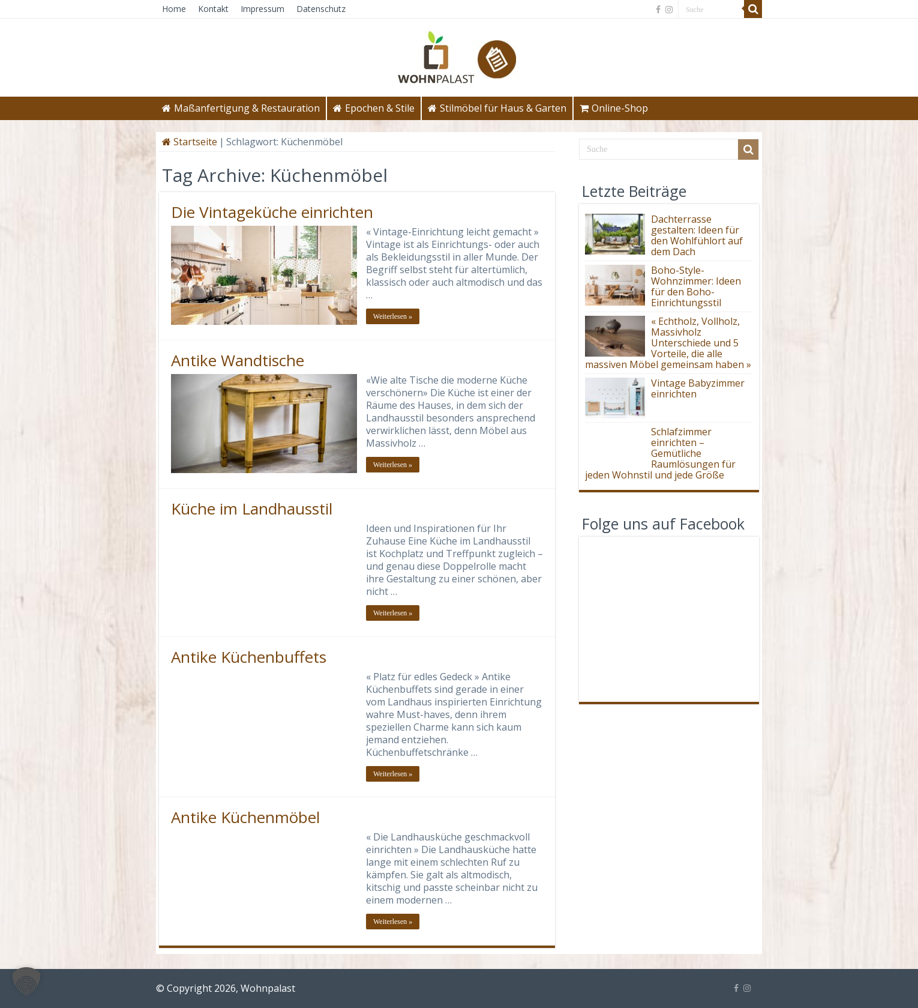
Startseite (189, 141)
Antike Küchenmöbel (245, 817)
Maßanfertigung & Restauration (241, 108)
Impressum (262, 8)
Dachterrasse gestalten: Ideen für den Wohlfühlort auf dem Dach (697, 235)
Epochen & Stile (374, 108)
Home (174, 8)
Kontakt (213, 8)
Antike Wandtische (237, 360)
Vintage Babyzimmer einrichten (698, 388)
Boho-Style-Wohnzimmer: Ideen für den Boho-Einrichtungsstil (696, 286)
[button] (26, 981)
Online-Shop (614, 108)
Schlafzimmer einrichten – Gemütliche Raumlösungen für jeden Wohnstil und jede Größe (660, 453)
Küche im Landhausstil (251, 508)
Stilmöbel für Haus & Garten (497, 108)
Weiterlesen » (392, 316)
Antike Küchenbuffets (248, 657)
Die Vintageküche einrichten (272, 212)
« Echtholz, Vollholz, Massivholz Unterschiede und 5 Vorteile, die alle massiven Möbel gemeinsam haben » (668, 343)
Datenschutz (321, 8)
